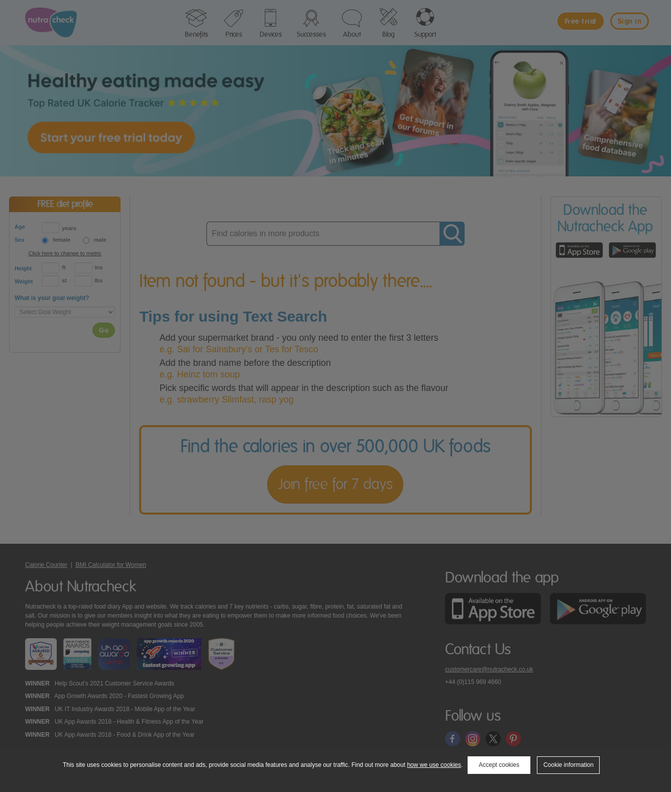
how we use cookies (434, 764)
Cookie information (568, 764)
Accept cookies (499, 764)
